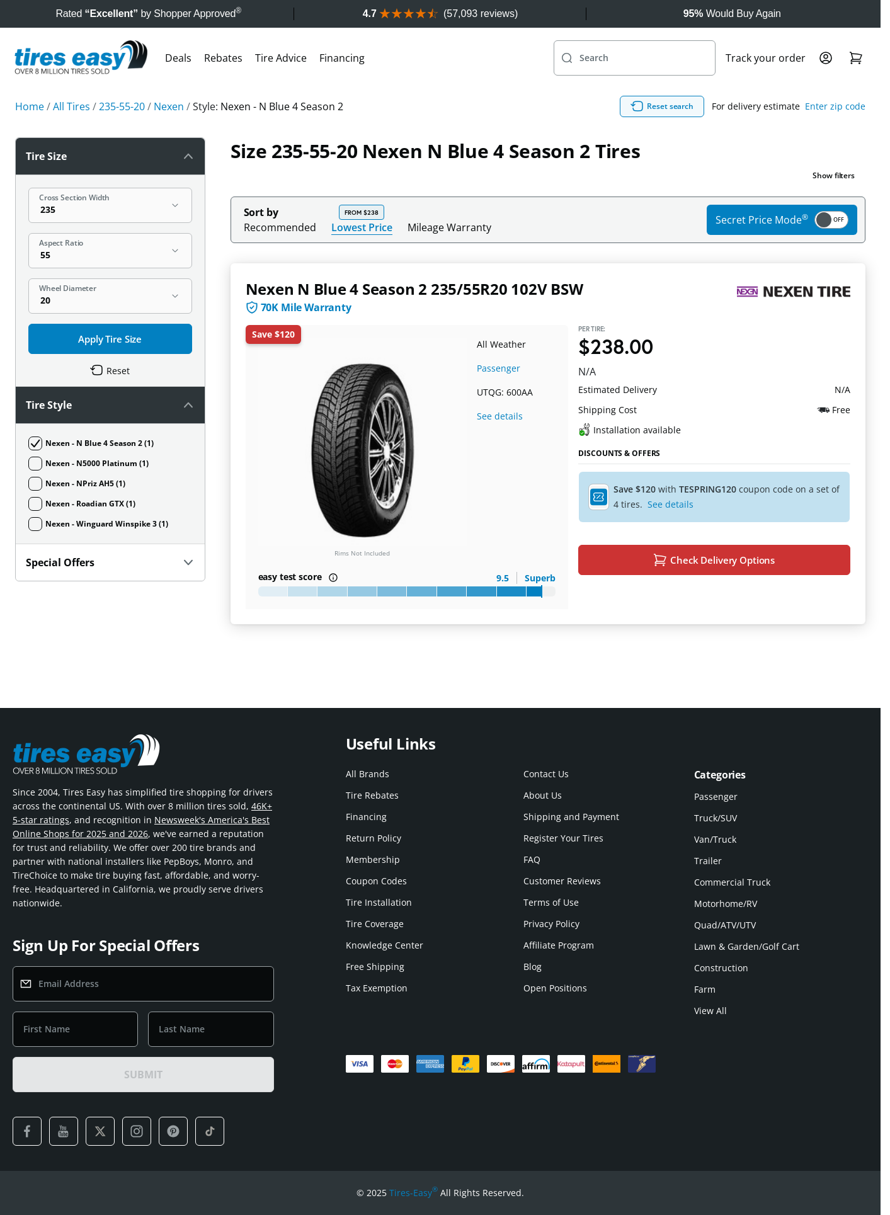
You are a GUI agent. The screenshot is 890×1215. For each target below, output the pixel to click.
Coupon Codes (376, 881)
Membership (373, 859)
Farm (705, 989)
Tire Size (110, 156)
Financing (342, 58)
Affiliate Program (558, 945)
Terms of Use (551, 902)
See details (500, 416)
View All (710, 1011)
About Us (542, 795)
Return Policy (373, 838)
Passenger (498, 368)
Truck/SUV (715, 818)
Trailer (708, 861)
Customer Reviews (562, 881)
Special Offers (110, 562)
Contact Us (546, 774)
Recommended (280, 227)
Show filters (834, 175)
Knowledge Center (384, 945)
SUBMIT (143, 1074)
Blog (532, 967)
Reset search (661, 106)
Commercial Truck (732, 882)
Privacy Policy (551, 924)
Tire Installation (379, 902)
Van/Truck (715, 839)
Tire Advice (281, 58)
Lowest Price (361, 227)
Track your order (766, 58)
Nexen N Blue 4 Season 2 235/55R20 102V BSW (414, 288)
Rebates (223, 58)
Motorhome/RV (725, 904)
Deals (178, 58)
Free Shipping (375, 967)
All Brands (367, 774)
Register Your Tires (563, 838)
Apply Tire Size (110, 339)
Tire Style (110, 405)
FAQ (531, 859)
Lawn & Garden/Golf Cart (746, 946)
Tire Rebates (372, 795)
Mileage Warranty (449, 227)
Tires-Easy (413, 1193)
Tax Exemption (377, 988)
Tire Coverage (375, 924)
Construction (721, 968)
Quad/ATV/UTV (725, 925)
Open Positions (555, 988)
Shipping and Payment (571, 817)
